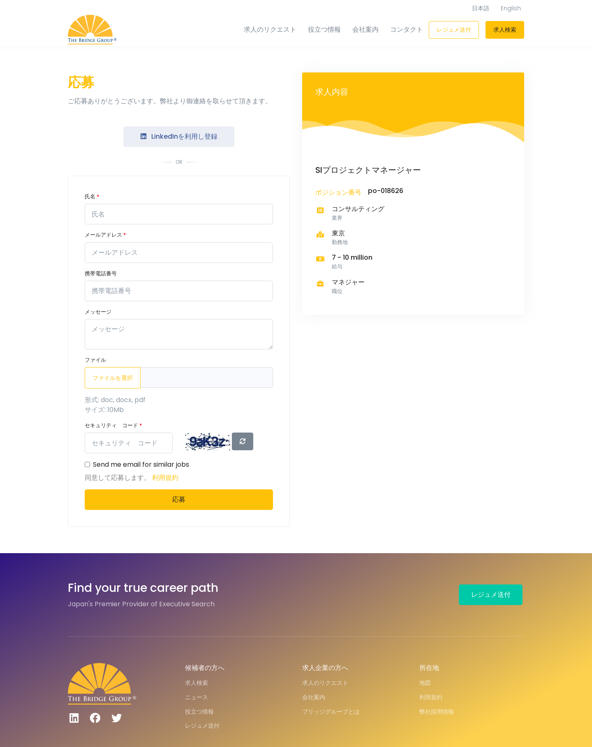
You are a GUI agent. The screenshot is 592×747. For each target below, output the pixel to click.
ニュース (196, 697)
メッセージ (98, 311)
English (511, 8)
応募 (178, 499)
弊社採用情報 (436, 711)
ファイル (95, 359)
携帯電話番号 (101, 273)
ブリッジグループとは (331, 711)
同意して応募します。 (118, 477)
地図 (425, 683)
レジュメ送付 (454, 30)
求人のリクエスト (270, 29)
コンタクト (406, 29)
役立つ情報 (324, 29)
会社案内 (365, 29)
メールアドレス (105, 234)
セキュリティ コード (113, 425)
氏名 (92, 196)
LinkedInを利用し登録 (179, 136)
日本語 (480, 8)
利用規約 (165, 477)
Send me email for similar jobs (141, 464)
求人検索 (504, 30)
